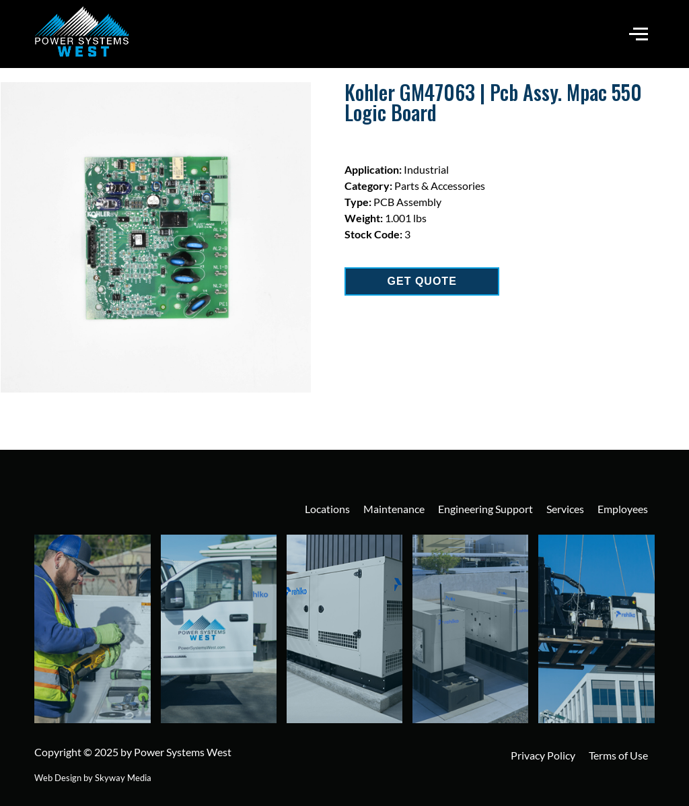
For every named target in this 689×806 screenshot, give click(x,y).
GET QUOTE (422, 281)
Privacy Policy (543, 755)
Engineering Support (485, 508)
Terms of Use (618, 755)
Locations (327, 508)
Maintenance (394, 508)
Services (565, 508)
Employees (622, 508)
